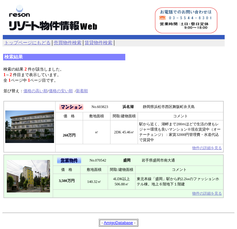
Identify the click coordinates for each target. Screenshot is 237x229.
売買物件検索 (67, 42)
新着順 (82, 91)
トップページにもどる (27, 42)
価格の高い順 (35, 91)
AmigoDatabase (118, 222)
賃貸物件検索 (98, 42)
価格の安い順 (61, 91)
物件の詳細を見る (207, 148)
